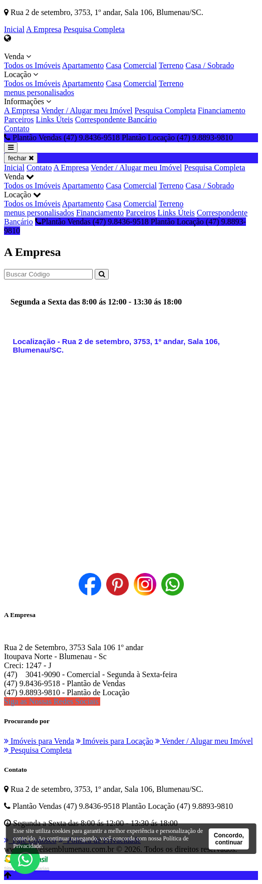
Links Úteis (54, 119)
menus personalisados (39, 92)
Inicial (14, 29)
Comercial (140, 65)
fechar (21, 158)
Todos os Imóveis (32, 65)
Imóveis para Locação (114, 741)
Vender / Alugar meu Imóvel (86, 110)
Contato (17, 128)
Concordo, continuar (229, 839)
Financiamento (221, 110)
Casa (113, 65)
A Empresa (44, 29)
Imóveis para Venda (39, 741)
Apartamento (83, 65)
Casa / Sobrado (209, 65)
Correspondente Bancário (116, 119)
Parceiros (19, 119)
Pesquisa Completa (94, 29)
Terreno (171, 65)
